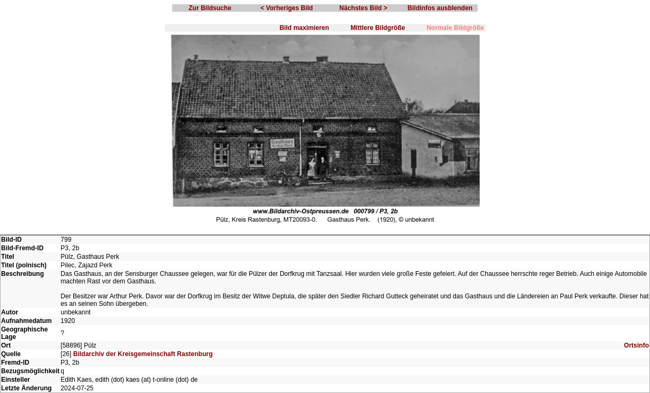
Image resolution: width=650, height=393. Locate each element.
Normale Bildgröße (455, 28)
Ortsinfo (636, 345)
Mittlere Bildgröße (377, 28)
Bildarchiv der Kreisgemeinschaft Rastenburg (143, 354)
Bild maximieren (304, 28)
